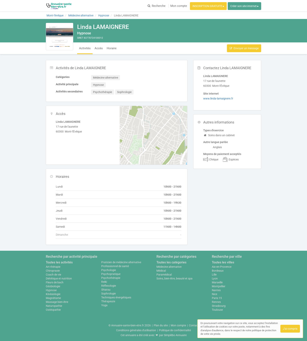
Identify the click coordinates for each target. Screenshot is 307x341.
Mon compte (178, 6)
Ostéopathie (53, 309)
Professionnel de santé (115, 266)
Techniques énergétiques (116, 297)
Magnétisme (53, 298)
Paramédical (164, 274)
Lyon (215, 278)
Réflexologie (108, 285)
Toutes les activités (59, 262)
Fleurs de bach (54, 282)
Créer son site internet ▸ (244, 6)
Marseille (217, 282)
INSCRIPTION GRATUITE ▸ (208, 6)
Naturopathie (54, 305)
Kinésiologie (53, 294)
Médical (161, 270)
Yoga (104, 305)
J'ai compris (290, 328)
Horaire (111, 48)
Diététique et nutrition (59, 278)
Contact (194, 325)
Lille (214, 274)
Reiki (104, 281)
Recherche (156, 6)
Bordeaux (218, 270)
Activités (85, 48)
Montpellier (218, 286)
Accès (99, 48)
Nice (214, 294)
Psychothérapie (110, 277)
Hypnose (51, 290)
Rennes (216, 301)
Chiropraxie (53, 270)
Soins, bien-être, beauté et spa (174, 278)
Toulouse (217, 309)
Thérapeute (108, 301)
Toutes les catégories (171, 262)
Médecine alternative (168, 266)
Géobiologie (53, 286)
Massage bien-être (57, 301)
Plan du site (161, 325)
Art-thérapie (53, 266)
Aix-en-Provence (221, 266)
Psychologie (108, 270)
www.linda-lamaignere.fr (218, 98)
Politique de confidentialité (175, 330)
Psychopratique (110, 274)
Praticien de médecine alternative (121, 262)
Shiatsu (105, 289)
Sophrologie (108, 293)
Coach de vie (53, 274)
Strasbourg (219, 305)
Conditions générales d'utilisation (136, 330)
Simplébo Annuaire (175, 335)
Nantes (216, 290)
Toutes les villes (223, 262)
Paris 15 (217, 298)
